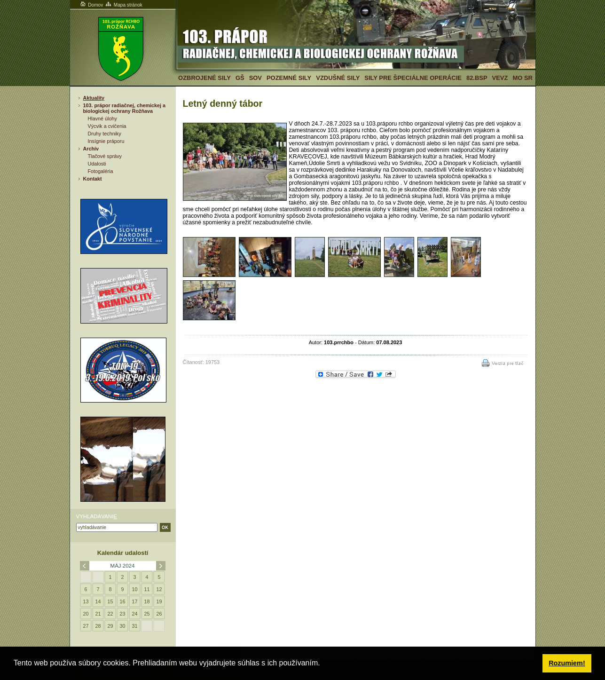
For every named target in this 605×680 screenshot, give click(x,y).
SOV (255, 77)
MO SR (522, 77)
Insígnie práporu (106, 141)
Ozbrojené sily (204, 77)
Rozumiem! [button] (567, 663)
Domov (91, 5)
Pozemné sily (289, 77)
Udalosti (97, 163)
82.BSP (476, 77)
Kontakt (92, 179)
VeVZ (500, 77)
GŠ (240, 77)
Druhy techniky (104, 133)
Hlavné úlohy (102, 118)
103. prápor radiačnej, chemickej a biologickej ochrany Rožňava (124, 108)
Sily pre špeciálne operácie (413, 77)
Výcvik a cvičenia (107, 126)
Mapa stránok (123, 5)
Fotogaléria (100, 171)
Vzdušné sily (338, 77)
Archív (91, 148)
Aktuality (94, 98)
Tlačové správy (105, 156)
